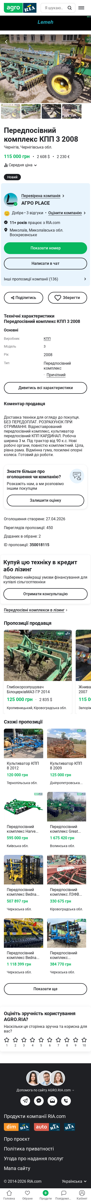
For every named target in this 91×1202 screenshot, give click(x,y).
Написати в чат (45, 263)
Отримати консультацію (45, 594)
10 (84, 1042)
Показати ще (45, 989)
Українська (74, 1181)
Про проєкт (17, 1139)
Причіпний (56, 374)
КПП (47, 338)
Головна (9, 1195)
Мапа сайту (17, 1168)
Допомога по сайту (46, 1090)
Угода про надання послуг (33, 1158)
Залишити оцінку (45, 500)
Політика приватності (29, 1149)
